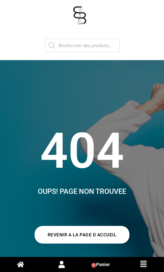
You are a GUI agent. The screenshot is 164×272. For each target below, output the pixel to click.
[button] (143, 264)
